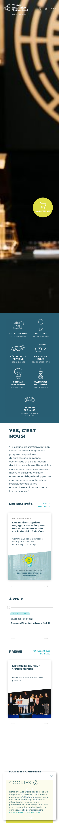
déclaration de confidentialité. (24, 812)
